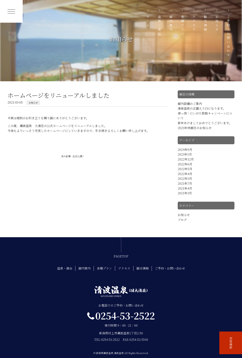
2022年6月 (185, 164)
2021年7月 (185, 183)
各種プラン (182, 25)
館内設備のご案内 (190, 104)
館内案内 (171, 23)
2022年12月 (186, 159)
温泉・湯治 (159, 25)
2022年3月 (185, 178)
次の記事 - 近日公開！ (73, 156)
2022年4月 (185, 174)
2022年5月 (185, 169)
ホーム (148, 21)
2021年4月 (185, 188)
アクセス (194, 23)
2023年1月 (185, 154)
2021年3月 (185, 193)
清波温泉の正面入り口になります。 (202, 108)
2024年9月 (185, 149)
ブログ (182, 220)
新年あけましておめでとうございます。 (205, 123)
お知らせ (217, 23)
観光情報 (205, 23)
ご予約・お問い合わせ (228, 36)
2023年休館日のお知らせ (195, 128)
